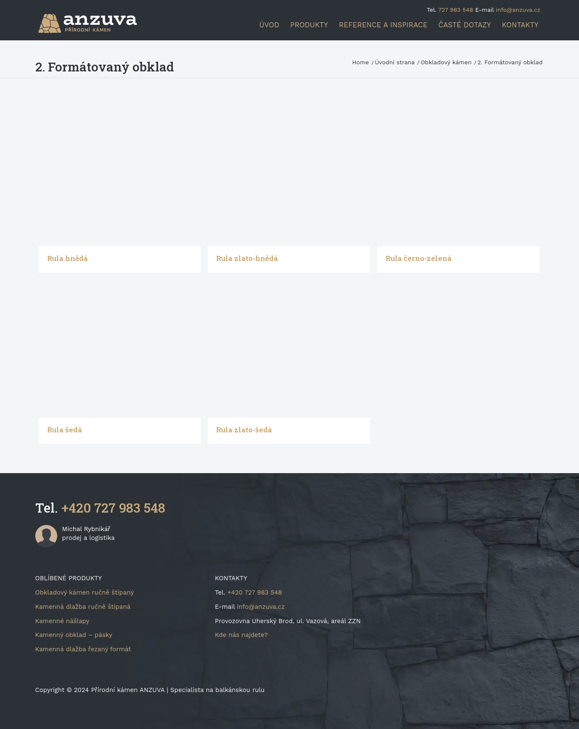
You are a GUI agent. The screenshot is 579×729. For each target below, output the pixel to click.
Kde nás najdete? (241, 635)
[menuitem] (269, 25)
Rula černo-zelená (419, 258)
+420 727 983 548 (113, 507)
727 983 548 (455, 9)
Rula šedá (64, 429)
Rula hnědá (67, 258)
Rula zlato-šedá (244, 429)
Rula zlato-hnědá (247, 258)
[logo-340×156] (93, 23)
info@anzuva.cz (518, 9)
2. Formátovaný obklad (104, 66)
